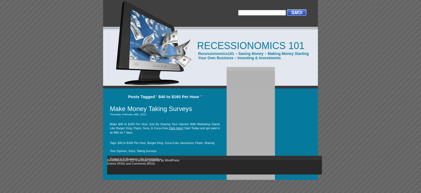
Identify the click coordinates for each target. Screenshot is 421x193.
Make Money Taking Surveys (151, 108)
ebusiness (187, 142)
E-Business (130, 159)
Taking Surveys (147, 151)
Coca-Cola (172, 142)
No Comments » (151, 159)
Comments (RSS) (143, 163)
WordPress (172, 160)
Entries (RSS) (116, 163)
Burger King (155, 142)
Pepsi (199, 142)
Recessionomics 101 (250, 45)
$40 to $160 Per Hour (132, 142)
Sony (131, 151)
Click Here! (176, 128)
